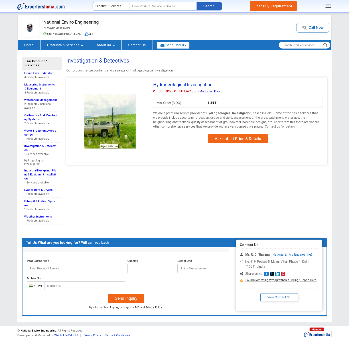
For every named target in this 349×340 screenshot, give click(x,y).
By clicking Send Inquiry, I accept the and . (126, 307)
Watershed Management (40, 100)
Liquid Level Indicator (38, 73)
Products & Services (65, 45)
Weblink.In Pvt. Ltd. (66, 335)
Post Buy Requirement (273, 6)
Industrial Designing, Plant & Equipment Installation (40, 174)
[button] (312, 27)
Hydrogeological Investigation (34, 162)
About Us (106, 45)
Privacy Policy (154, 307)
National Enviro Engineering (71, 22)
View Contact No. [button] (279, 297)
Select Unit (184, 261)
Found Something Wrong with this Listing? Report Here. (281, 280)
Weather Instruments (38, 216)
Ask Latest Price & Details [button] (238, 138)
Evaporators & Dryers (38, 189)
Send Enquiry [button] (173, 45)
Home (29, 45)
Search (209, 6)
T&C (137, 307)
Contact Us (137, 45)
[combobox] (34, 286)
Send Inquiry (126, 298)
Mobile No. (34, 278)
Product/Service (38, 261)
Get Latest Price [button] (210, 91)
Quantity (132, 261)
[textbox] (163, 6)
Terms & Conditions (117, 335)
